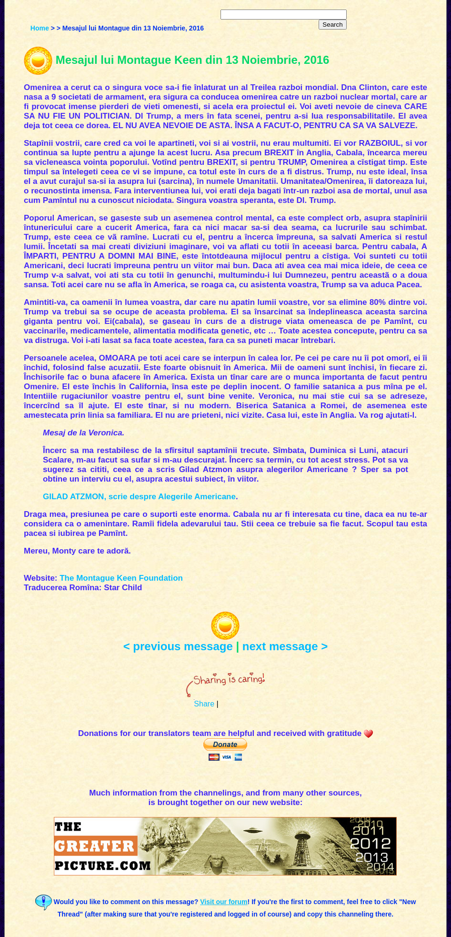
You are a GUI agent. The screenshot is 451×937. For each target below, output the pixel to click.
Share (204, 704)
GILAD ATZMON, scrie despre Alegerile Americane (139, 496)
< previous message (178, 646)
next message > (285, 646)
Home (39, 28)
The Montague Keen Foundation (121, 578)
